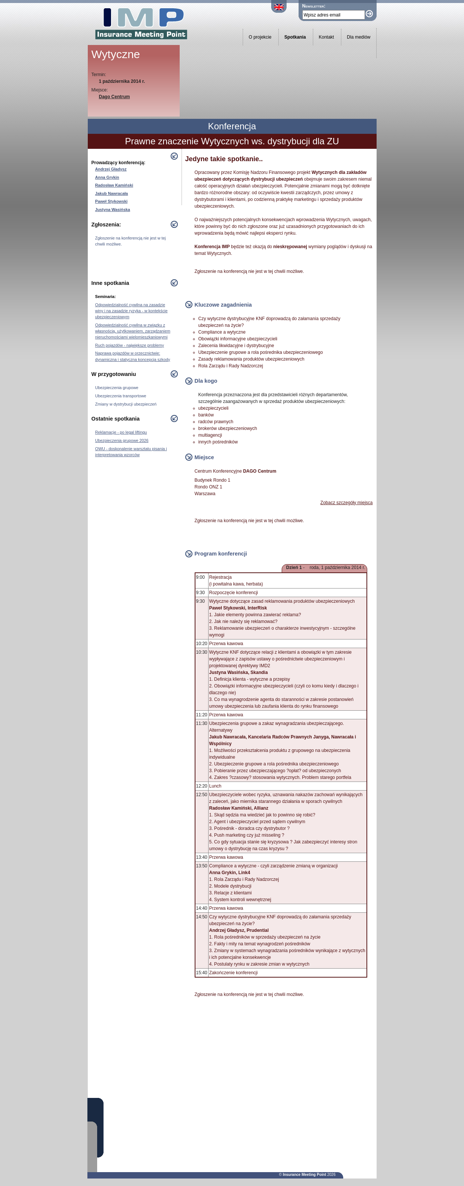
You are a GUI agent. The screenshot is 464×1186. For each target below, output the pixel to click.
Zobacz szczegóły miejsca (346, 502)
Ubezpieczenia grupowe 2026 (122, 440)
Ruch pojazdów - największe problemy (129, 345)
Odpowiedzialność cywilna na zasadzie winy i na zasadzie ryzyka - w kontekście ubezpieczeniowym (131, 310)
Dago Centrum (114, 96)
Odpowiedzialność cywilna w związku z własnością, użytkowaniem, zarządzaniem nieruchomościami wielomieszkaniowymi (132, 331)
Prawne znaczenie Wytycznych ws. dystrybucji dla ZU (232, 141)
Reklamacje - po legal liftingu (121, 432)
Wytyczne (116, 54)
